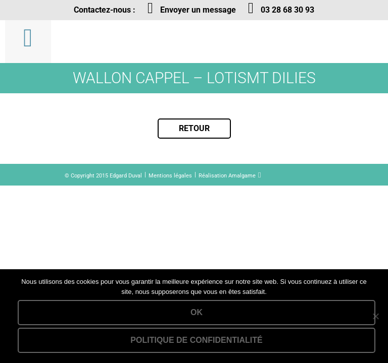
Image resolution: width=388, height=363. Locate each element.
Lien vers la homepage (120, 41)
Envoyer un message (198, 10)
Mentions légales (170, 175)
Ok (196, 312)
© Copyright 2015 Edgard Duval (103, 175)
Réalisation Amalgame (227, 175)
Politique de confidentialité (196, 340)
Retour (194, 128)
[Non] (375, 316)
